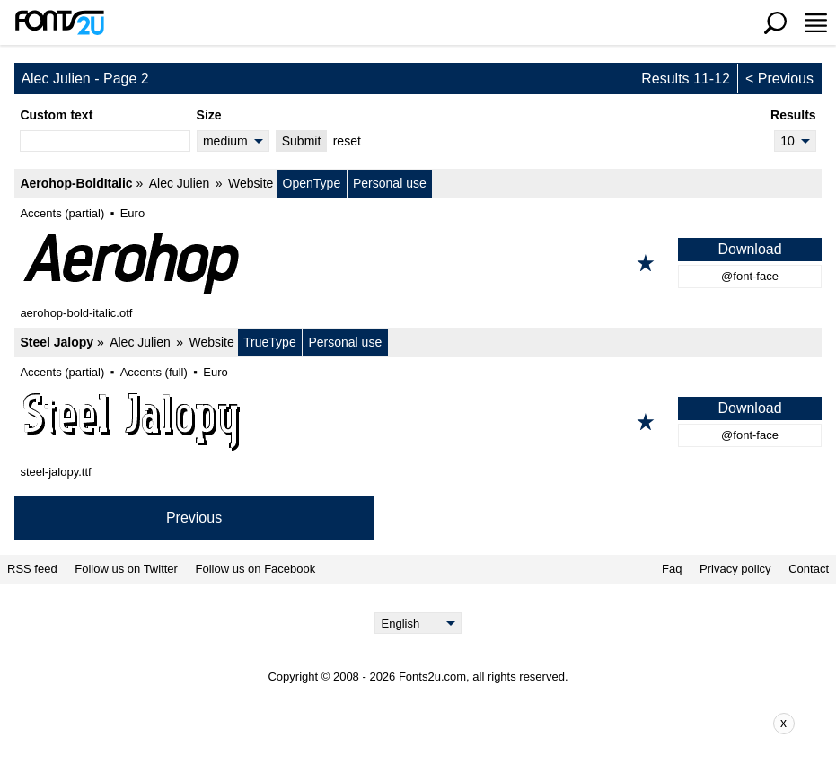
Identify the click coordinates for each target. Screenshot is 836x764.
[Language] (418, 623)
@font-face (750, 276)
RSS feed (32, 569)
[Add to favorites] (645, 263)
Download (749, 249)
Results (793, 115)
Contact (808, 569)
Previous (786, 78)
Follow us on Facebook (256, 569)
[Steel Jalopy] (418, 422)
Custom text (56, 115)
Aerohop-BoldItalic (76, 183)
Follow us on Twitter (126, 569)
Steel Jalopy (56, 342)
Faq (672, 569)
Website (250, 183)
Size (209, 115)
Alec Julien (179, 183)
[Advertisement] (432, 723)
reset (347, 141)
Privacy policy (735, 569)
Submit (301, 141)
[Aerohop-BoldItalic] (418, 263)
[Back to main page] (59, 22)
